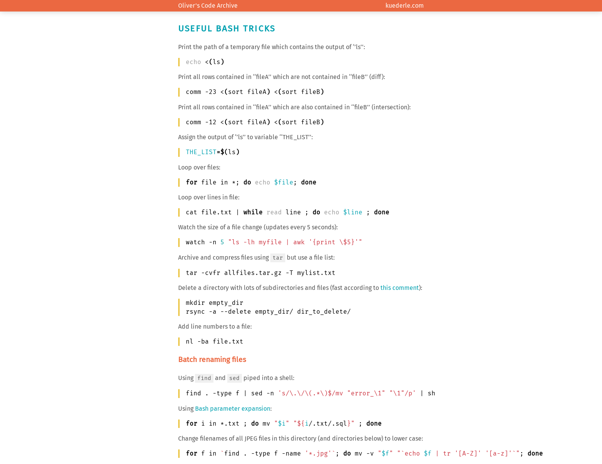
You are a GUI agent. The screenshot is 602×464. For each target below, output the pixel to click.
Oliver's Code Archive (208, 5)
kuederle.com (404, 5)
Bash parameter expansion (232, 408)
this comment (399, 287)
